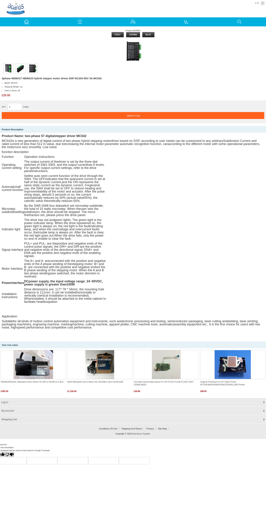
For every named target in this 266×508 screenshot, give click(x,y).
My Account (7, 410)
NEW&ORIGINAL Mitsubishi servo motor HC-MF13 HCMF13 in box (32, 382)
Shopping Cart (9, 419)
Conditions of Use (108, 428)
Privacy (150, 428)
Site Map (162, 428)
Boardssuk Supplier (141, 434)
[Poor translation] (9, 454)
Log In (4, 402)
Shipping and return (131, 428)
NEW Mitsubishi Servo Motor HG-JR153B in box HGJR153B (95, 382)
